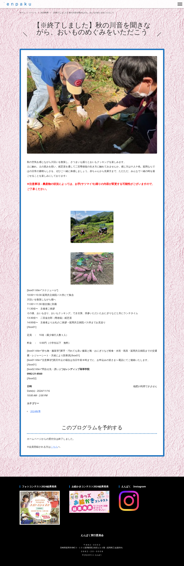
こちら (54, 446)
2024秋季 (35, 411)
